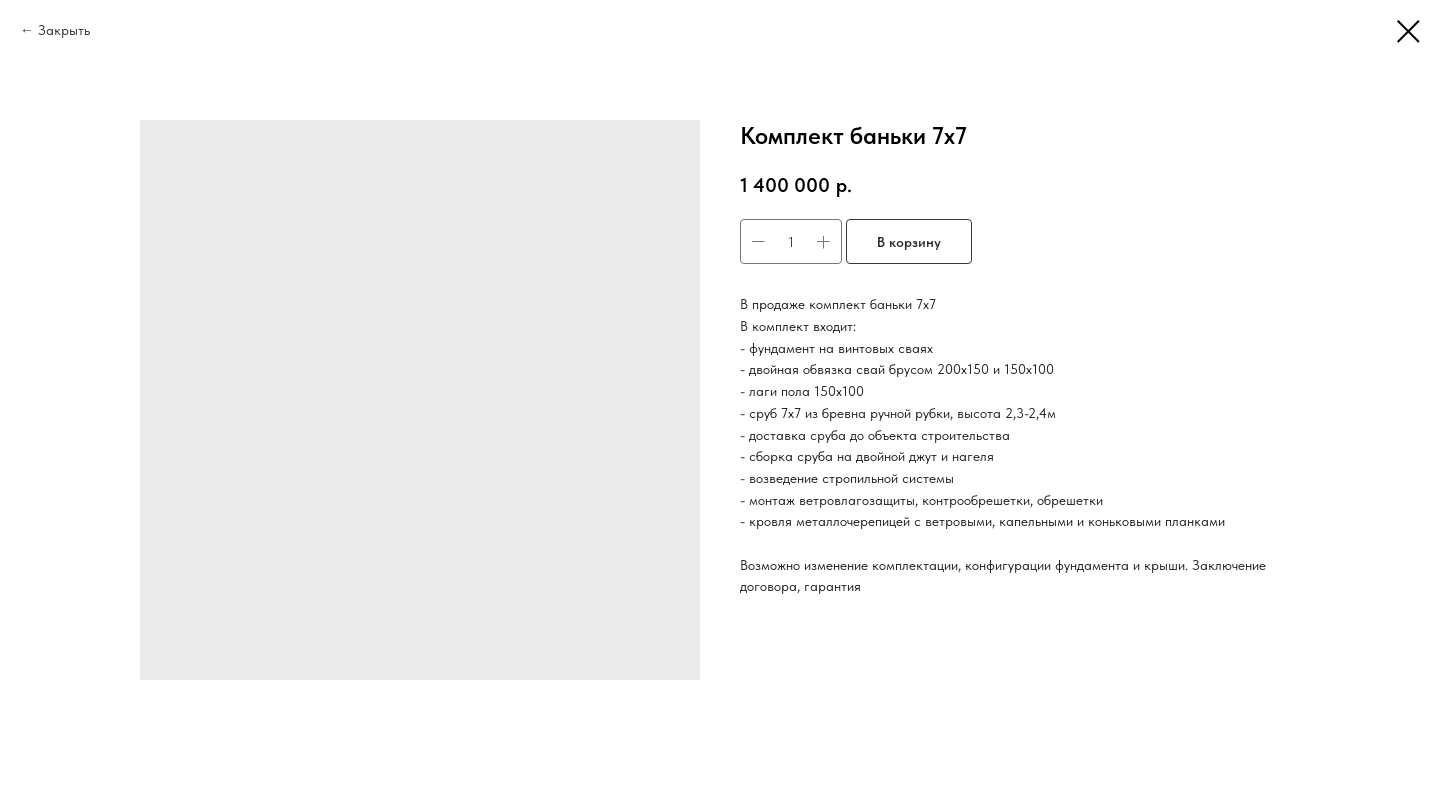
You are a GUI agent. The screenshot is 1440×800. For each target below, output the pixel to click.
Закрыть (64, 30)
